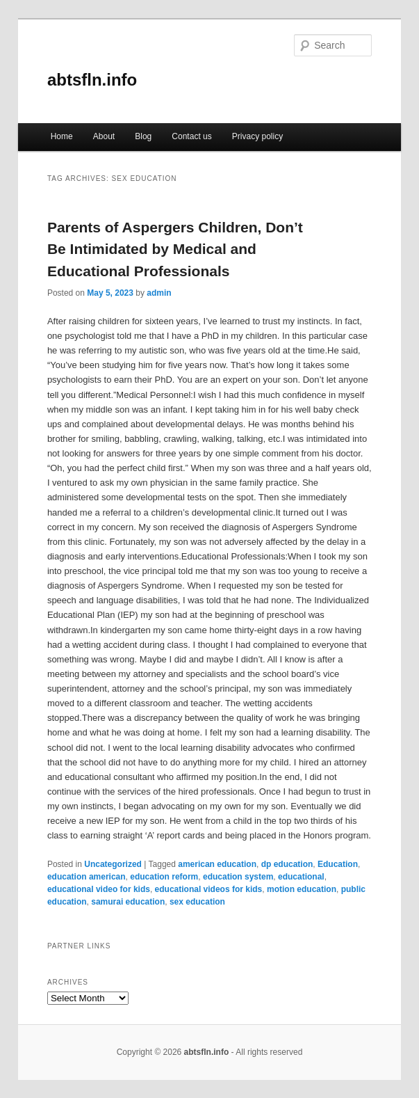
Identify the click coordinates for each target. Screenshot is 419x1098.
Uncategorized (113, 864)
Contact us (191, 136)
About (104, 136)
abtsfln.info (92, 79)
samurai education (128, 902)
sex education (197, 902)
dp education (287, 864)
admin (159, 293)
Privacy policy (257, 136)
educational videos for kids (209, 889)
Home (62, 136)
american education (217, 864)
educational (301, 877)
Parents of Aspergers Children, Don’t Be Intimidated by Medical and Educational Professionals (175, 249)
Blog (143, 136)
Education (338, 864)
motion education (301, 889)
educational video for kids (98, 889)
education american (86, 877)
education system (238, 877)
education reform (164, 877)
